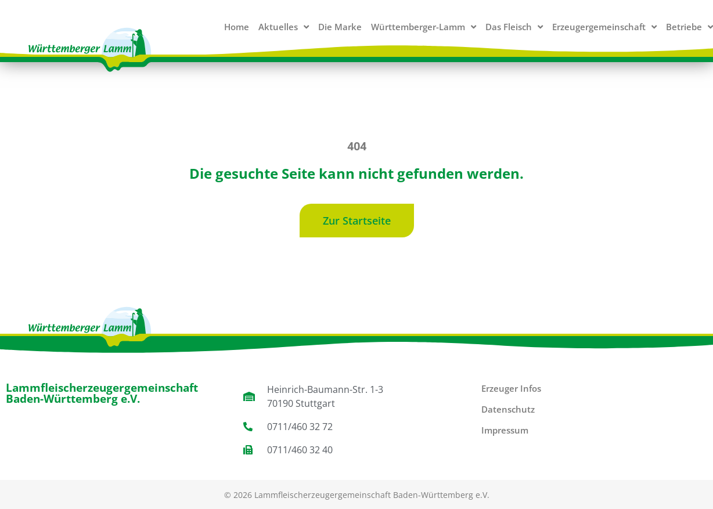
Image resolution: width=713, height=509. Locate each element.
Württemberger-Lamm (423, 27)
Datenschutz (508, 409)
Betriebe (689, 27)
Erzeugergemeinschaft (604, 27)
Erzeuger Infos (511, 388)
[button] (357, 220)
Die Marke (340, 27)
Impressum (504, 430)
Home (236, 27)
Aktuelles (283, 27)
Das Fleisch (514, 27)
